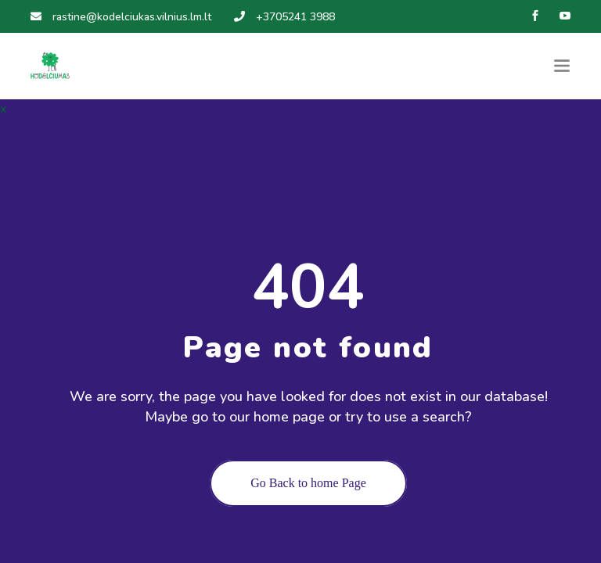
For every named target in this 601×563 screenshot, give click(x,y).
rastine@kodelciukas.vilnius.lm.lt (121, 16)
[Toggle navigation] (561, 66)
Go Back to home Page (308, 482)
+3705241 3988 (284, 16)
